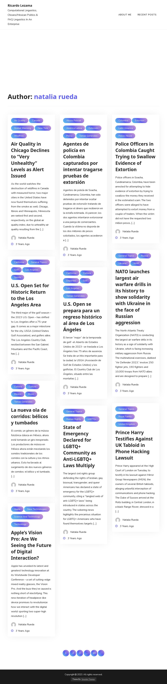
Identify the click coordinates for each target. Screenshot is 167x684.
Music (31, 394)
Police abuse (125, 135)
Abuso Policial (73, 120)
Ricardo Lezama (20, 5)
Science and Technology (27, 516)
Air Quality (19, 120)
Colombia (123, 120)
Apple (17, 509)
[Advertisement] (83, 54)
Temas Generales (88, 135)
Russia (144, 255)
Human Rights (73, 419)
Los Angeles (31, 269)
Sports (17, 277)
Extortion (139, 120)
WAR (136, 263)
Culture (32, 386)
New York (43, 128)
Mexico (17, 394)
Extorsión (93, 128)
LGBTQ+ (92, 419)
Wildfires (19, 135)
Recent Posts (147, 14)
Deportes (71, 280)
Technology (20, 524)
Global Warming (22, 128)
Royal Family (125, 416)
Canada (36, 120)
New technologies (37, 509)
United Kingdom (127, 424)
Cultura (87, 273)
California (19, 262)
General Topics (126, 255)
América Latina (74, 128)
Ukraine (123, 263)
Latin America (126, 128)
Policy (69, 135)
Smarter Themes (88, 679)
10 (94, 653)
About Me (124, 14)
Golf (16, 269)
